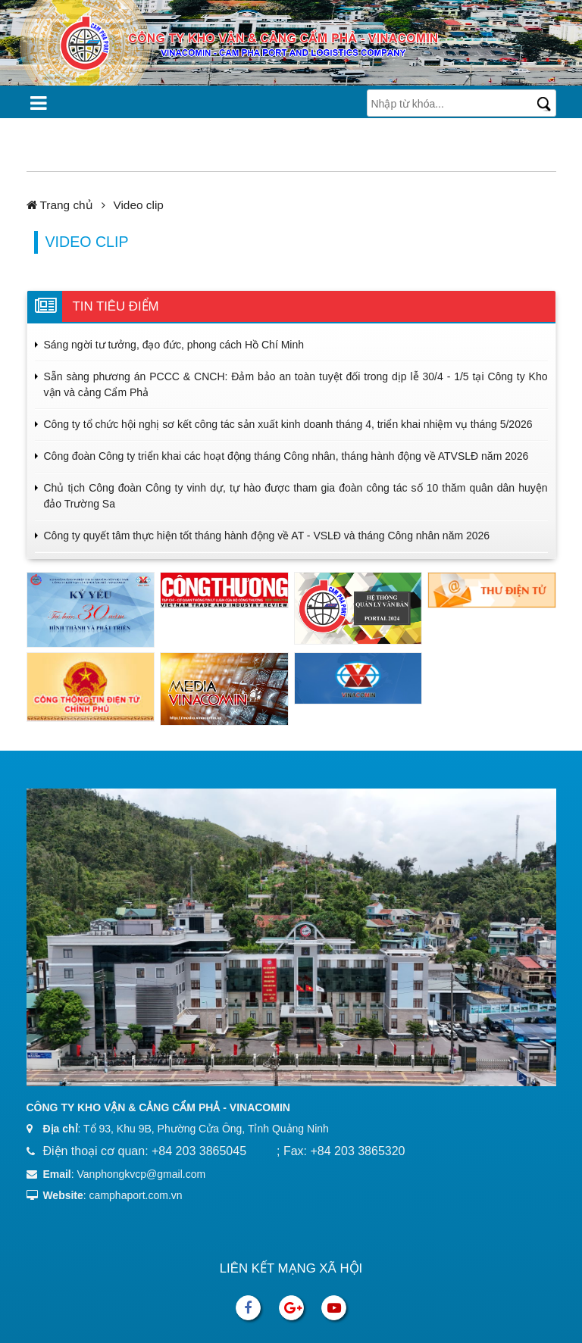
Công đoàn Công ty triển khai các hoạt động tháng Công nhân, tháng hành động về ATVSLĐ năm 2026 (286, 456)
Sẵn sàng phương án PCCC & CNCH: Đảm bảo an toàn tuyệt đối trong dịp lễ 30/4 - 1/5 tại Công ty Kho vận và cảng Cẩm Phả (296, 384)
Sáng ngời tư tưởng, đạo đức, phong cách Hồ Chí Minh (174, 345)
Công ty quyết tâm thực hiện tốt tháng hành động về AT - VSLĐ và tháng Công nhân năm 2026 (267, 535)
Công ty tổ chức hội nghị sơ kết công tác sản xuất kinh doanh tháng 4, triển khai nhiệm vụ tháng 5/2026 (288, 424)
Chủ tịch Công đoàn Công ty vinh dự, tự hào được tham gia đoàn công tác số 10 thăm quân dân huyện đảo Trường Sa (296, 496)
